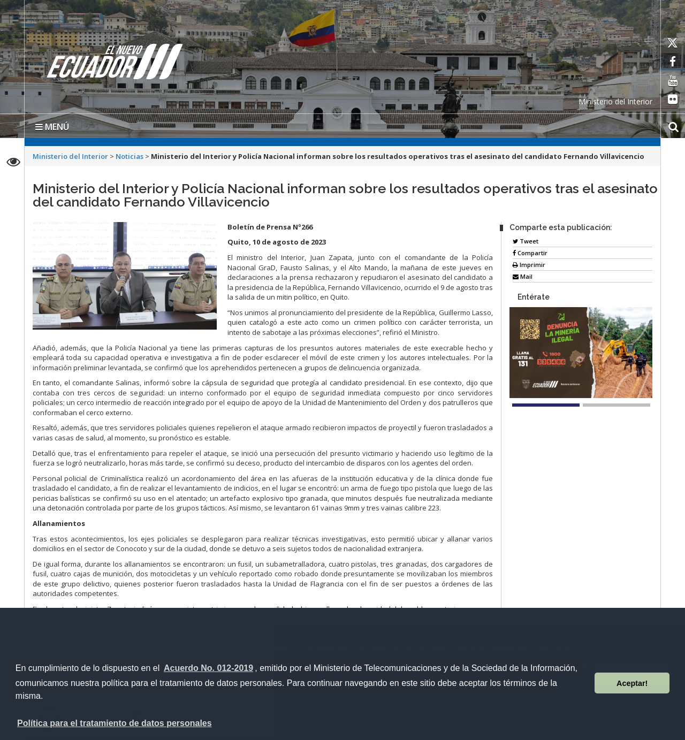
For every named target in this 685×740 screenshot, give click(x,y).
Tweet (525, 241)
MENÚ (52, 127)
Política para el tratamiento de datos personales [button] (114, 723)
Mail (522, 276)
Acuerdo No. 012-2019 (208, 668)
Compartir (530, 253)
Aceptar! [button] (632, 683)
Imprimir (529, 265)
